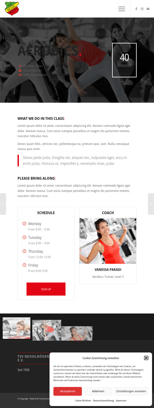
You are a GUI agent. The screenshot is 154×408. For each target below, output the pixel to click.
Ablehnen (98, 391)
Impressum (121, 400)
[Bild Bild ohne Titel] (18, 328)
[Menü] (119, 9)
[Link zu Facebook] (136, 9)
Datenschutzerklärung (103, 400)
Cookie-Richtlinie (83, 400)
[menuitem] (119, 9)
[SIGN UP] (46, 289)
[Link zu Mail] (148, 9)
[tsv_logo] (12, 9)
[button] (146, 358)
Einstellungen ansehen (131, 391)
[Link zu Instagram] (142, 9)
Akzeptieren (67, 391)
